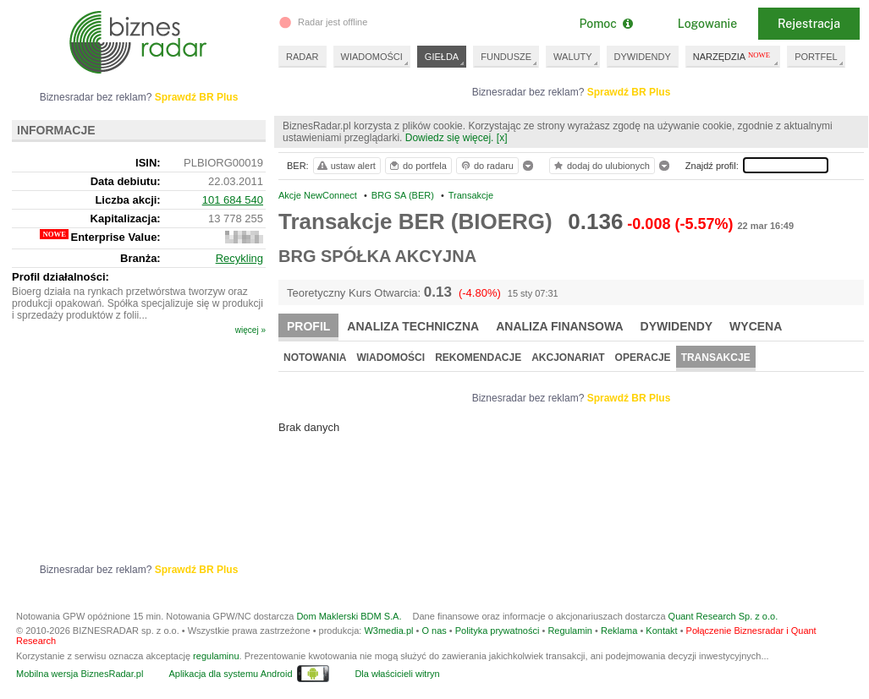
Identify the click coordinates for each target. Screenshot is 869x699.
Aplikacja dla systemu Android (230, 674)
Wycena (755, 326)
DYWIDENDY (642, 57)
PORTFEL (816, 57)
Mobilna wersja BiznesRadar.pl (79, 674)
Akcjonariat (567, 357)
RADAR (302, 57)
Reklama (619, 630)
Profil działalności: (60, 276)
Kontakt (661, 630)
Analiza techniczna (413, 326)
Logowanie (707, 23)
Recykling (239, 258)
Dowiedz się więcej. (449, 138)
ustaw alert (346, 165)
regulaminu (216, 656)
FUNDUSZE (506, 57)
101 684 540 (232, 200)
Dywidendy (677, 326)
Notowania (314, 357)
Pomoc (605, 23)
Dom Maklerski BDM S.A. (348, 616)
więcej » (250, 330)
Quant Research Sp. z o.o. (723, 616)
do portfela (417, 165)
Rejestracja (809, 23)
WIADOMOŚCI (372, 57)
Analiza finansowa (559, 326)
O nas (433, 630)
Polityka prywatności (497, 630)
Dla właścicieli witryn (397, 674)
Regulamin (569, 630)
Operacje (643, 357)
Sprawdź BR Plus (629, 92)
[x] (502, 138)
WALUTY (572, 57)
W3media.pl (388, 630)
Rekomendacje (478, 357)
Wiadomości (390, 357)
